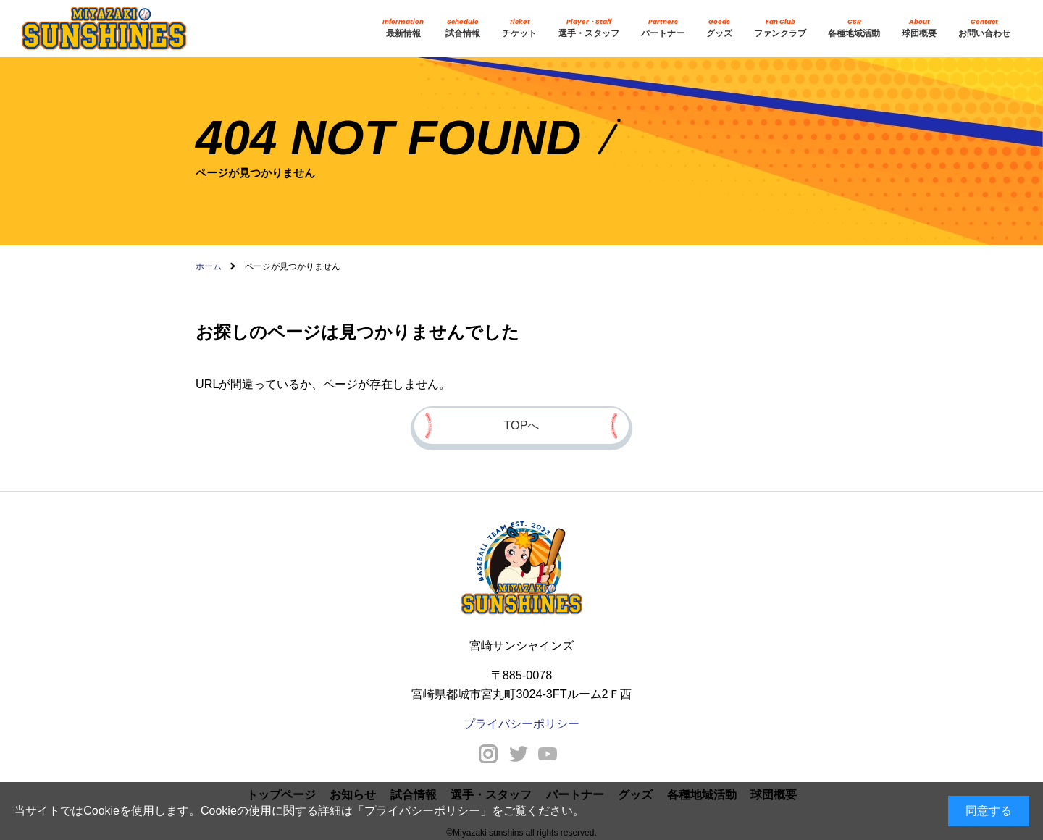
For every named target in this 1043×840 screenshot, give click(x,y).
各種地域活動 (854, 27)
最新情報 (403, 27)
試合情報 (462, 27)
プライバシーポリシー (422, 811)
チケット (519, 27)
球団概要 (919, 27)
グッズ (719, 27)
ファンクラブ (780, 27)
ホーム (209, 266)
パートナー (662, 27)
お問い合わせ (984, 27)
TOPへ (522, 425)
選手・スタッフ (588, 27)
